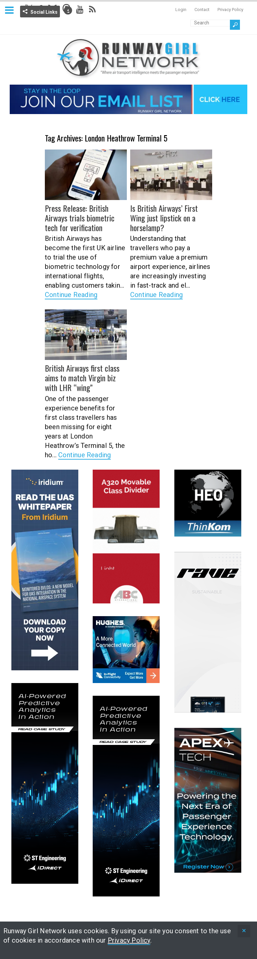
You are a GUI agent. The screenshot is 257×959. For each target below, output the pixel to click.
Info (68, 10)
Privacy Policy (230, 9)
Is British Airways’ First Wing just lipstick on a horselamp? (164, 217)
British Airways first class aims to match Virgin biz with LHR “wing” (82, 377)
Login (180, 9)
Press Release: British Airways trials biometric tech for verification (79, 217)
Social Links (44, 12)
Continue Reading (71, 295)
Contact (201, 9)
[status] (244, 931)
